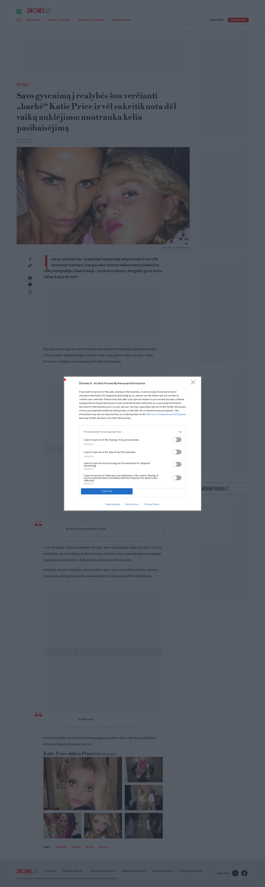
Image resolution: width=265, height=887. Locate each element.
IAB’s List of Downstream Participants (166, 414)
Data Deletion (113, 504)
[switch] (176, 439)
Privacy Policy (151, 504)
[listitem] (132, 432)
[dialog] (132, 443)
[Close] (194, 383)
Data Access (132, 504)
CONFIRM (107, 491)
